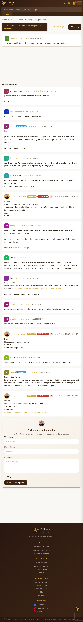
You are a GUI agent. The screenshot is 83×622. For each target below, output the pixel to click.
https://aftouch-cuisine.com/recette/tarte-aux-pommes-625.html (27, 412)
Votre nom (8, 437)
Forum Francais (15, 20)
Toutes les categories (41, 547)
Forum (41, 573)
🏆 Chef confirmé (43, 196)
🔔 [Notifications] (74, 3)
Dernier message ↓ (58, 27)
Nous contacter (41, 585)
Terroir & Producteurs (41, 566)
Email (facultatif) (11, 447)
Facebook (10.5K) (41, 605)
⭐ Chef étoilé (32, 196)
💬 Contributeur (21, 126)
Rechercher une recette (41, 550)
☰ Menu (7, 14)
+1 (51, 196)
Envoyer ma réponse (15, 483)
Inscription (41, 595)
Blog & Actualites (41, 569)
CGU (41, 592)
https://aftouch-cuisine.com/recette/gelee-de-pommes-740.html (38, 289)
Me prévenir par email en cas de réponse (22, 477)
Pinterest (38, 611)
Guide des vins (41, 563)
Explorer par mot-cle (41, 553)
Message (8, 457)
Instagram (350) (41, 608)
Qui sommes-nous (41, 582)
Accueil (4, 20)
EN (80, 3)
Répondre (75, 27)
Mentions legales (41, 589)
